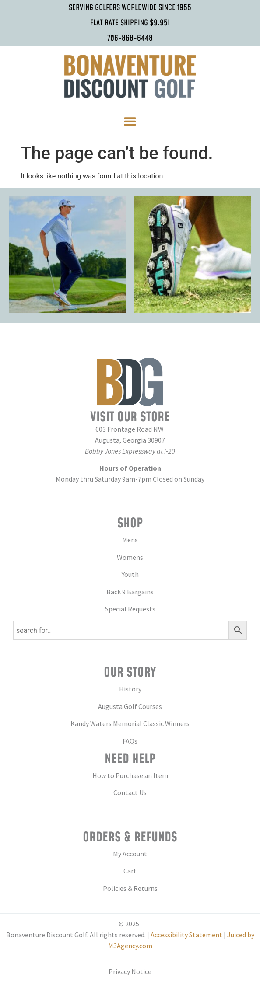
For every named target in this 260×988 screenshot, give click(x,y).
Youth (130, 574)
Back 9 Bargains (130, 591)
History (130, 688)
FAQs (130, 741)
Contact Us (130, 792)
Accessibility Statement (186, 934)
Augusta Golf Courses (130, 706)
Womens (130, 557)
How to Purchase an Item (130, 775)
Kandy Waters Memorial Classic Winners (130, 723)
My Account (130, 853)
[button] (130, 121)
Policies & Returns (130, 888)
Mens (130, 539)
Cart (130, 870)
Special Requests (130, 608)
